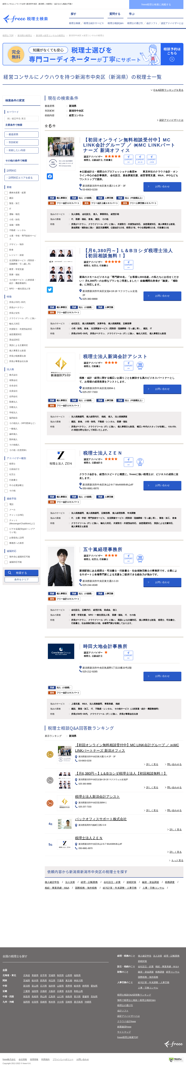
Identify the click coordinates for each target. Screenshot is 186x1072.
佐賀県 (35, 1002)
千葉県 (60, 980)
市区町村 (13, 142)
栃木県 (35, 980)
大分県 (60, 1002)
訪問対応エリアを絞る (21, 177)
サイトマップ (124, 1032)
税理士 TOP (8, 35)
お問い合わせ (162, 186)
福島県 (77, 975)
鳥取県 (26, 996)
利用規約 (45, 1059)
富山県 (35, 986)
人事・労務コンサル (153, 887)
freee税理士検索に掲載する (156, 4)
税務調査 (170, 882)
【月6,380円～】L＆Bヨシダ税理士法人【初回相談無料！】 (121, 773)
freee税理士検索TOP (127, 1037)
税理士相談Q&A (115, 23)
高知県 (94, 996)
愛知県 (94, 986)
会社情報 (23, 1059)
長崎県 (43, 1002)
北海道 (26, 975)
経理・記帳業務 (89, 882)
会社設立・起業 (112, 882)
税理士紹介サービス (94, 23)
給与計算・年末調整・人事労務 (120, 887)
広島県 (52, 996)
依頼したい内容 (17, 150)
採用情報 (34, 1059)
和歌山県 (78, 991)
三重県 (26, 991)
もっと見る (177, 860)
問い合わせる (174, 764)
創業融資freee (124, 1026)
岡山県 (43, 996)
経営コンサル (172, 972)
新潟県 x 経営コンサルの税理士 (50, 35)
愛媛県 (85, 996)
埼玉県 (52, 980)
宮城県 (52, 975)
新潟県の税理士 (25, 35)
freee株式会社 (9, 1059)
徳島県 (68, 996)
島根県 (35, 996)
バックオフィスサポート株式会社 (101, 819)
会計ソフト (152, 23)
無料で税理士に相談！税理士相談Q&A (136, 1000)
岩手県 (43, 975)
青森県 (35, 975)
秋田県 (60, 975)
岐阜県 (77, 986)
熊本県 (52, 1002)
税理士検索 (74, 23)
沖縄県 (88, 1002)
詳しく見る (152, 764)
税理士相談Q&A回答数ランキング (134, 995)
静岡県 (85, 986)
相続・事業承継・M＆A (167, 966)
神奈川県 (78, 980)
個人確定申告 (52, 882)
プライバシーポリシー (63, 1059)
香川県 (77, 996)
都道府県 (13, 134)
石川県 (43, 986)
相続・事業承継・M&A (57, 887)
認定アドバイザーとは (172, 23)
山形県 (68, 975)
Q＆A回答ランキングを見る (168, 90)
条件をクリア (21, 579)
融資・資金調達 (150, 882)
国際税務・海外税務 (86, 887)
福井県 (52, 986)
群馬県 (43, 980)
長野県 (68, 986)
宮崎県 (68, 1002)
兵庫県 (60, 991)
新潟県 (26, 986)
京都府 (43, 991)
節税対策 (131, 882)
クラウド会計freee (126, 1021)
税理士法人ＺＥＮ (89, 838)
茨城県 (26, 980)
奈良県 (68, 991)
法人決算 (70, 882)
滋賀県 (35, 991)
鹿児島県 (78, 1002)
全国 (5, 970)
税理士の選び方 (135, 23)
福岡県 (26, 1002)
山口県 (60, 996)
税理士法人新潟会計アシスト (97, 796)
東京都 (68, 980)
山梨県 (60, 986)
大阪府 (52, 991)
